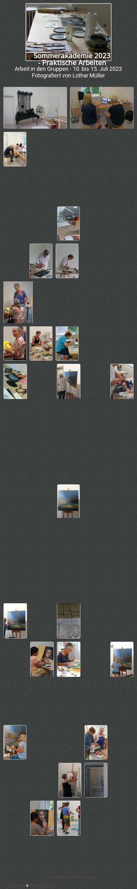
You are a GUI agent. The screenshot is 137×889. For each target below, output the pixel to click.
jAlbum (16, 885)
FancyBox (42, 885)
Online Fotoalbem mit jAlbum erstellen (68, 877)
